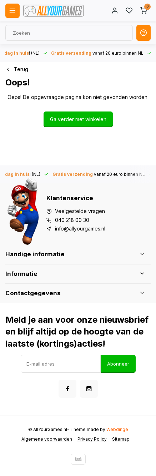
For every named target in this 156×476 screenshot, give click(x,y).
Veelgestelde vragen (80, 211)
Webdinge (117, 429)
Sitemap (121, 439)
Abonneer (118, 364)
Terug (16, 69)
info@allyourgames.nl (80, 228)
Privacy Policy (92, 439)
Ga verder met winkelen (78, 119)
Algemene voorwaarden (46, 439)
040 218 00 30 (72, 220)
